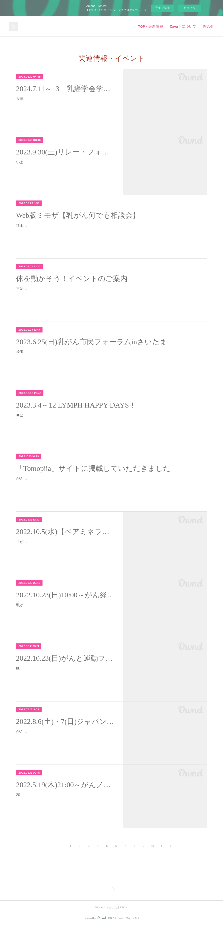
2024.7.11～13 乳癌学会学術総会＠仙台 (65, 89)
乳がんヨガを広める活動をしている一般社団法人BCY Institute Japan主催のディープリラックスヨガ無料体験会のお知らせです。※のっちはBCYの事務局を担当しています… (65, 611)
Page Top (111, 889)
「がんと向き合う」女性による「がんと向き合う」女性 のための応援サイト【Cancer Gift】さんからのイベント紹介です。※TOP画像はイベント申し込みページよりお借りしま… (65, 548)
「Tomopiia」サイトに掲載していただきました (93, 468)
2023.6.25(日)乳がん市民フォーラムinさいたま (91, 342)
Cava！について (183, 26)
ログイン (189, 8)
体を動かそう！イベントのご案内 (72, 278)
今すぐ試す (162, 8)
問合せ (208, 26)
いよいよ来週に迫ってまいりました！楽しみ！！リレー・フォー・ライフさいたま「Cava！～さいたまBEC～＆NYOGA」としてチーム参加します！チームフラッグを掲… (65, 168)
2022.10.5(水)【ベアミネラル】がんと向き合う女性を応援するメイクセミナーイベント (65, 532)
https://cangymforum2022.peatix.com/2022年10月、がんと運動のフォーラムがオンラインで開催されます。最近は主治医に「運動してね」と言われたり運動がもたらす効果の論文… (65, 674)
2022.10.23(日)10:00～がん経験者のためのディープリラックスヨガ (65, 595)
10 (152, 846)
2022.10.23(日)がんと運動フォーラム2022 (65, 658)
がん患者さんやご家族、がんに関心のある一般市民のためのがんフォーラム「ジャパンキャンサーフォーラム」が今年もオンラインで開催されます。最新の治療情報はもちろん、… (65, 738)
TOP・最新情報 (150, 26)
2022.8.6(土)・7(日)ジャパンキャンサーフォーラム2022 (65, 721)
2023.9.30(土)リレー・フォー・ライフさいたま (65, 152)
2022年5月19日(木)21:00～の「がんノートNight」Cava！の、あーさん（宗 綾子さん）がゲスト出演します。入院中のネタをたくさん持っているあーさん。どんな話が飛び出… (65, 801)
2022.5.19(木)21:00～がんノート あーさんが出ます (65, 785)
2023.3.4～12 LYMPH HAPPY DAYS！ (76, 405)
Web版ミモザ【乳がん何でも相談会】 (78, 215)
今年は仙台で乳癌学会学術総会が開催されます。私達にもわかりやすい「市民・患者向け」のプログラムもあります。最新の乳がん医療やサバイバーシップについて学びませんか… (65, 105)
